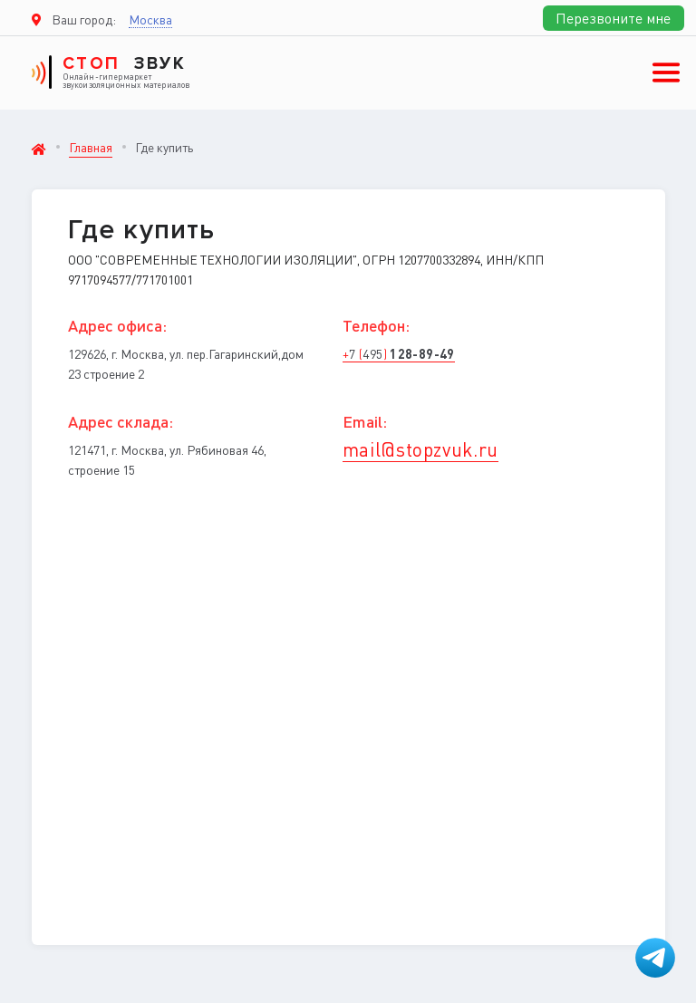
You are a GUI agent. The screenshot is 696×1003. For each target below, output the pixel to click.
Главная (90, 147)
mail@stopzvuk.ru (420, 449)
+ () (399, 354)
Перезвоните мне (613, 17)
